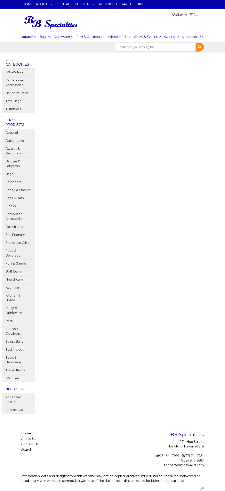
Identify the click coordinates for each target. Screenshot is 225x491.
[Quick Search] (155, 47)
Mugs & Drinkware (13, 310)
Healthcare (14, 279)
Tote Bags (13, 101)
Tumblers (13, 109)
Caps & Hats (14, 198)
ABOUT (42, 4)
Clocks (10, 206)
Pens (9, 321)
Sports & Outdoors (13, 331)
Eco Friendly (15, 235)
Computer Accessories (14, 216)
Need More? (191, 37)
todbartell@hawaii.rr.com (184, 465)
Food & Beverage (12, 253)
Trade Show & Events (140, 37)
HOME (28, 4)
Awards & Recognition (14, 151)
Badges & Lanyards (12, 164)
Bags (43, 37)
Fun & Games (15, 263)
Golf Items (13, 271)
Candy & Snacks (17, 190)
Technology (14, 349)
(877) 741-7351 (193, 456)
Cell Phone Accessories (14, 82)
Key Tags (12, 287)
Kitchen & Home (12, 298)
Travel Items (15, 370)
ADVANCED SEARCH (115, 4)
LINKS (138, 4)
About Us (28, 439)
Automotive (14, 141)
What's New (14, 72)
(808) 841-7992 (168, 456)
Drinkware (62, 37)
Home (26, 433)
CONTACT (64, 4)
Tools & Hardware (13, 360)
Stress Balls (14, 341)
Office (113, 37)
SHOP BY (82, 4)
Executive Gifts (17, 243)
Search (26, 450)
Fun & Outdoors (89, 37)
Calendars (13, 182)
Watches (12, 378)
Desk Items (14, 227)
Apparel (27, 37)
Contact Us (14, 410)
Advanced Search (13, 399)
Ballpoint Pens (16, 93)
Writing (169, 37)
